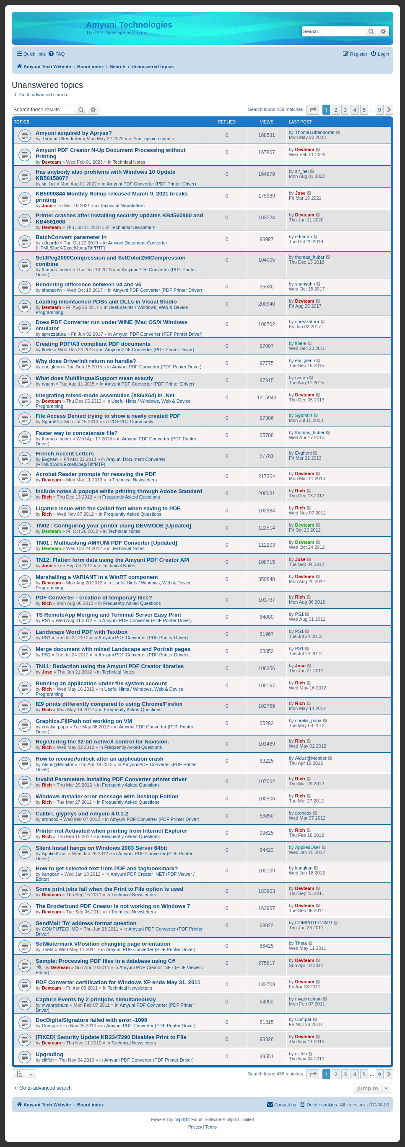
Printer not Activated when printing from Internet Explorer (111, 831)
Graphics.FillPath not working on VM (84, 721)
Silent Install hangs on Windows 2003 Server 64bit (101, 848)
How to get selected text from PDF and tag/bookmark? (107, 868)
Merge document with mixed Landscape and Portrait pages (113, 649)
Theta (48, 949)
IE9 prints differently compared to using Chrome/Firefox (109, 704)
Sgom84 (50, 421)
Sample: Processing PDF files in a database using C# (105, 961)
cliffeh (48, 1059)
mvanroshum (55, 1005)
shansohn (52, 290)
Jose (47, 205)
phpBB (180, 1119)
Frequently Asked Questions (131, 496)
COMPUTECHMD (60, 928)
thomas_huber (56, 269)
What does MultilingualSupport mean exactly (94, 378)
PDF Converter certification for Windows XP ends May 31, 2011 (118, 982)
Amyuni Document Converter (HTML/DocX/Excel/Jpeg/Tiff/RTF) (101, 245)
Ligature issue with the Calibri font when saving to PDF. (108, 508)
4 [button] (354, 109)
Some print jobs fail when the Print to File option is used (109, 889)
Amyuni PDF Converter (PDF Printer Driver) (151, 183)
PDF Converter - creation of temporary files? (94, 597)
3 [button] (345, 109)
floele (47, 349)
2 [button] (335, 109)
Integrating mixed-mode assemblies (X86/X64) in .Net (105, 395)
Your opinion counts (154, 138)
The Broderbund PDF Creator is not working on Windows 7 (113, 906)
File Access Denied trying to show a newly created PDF (108, 416)
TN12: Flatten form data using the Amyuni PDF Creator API (113, 560)
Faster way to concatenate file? (77, 433)
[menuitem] (56, 54)
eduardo (50, 242)
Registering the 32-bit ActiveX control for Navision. (102, 741)
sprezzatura (54, 334)
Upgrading (49, 1054)
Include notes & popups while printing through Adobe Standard (119, 491)
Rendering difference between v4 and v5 (88, 284)
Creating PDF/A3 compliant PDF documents (93, 344)
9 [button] (379, 109)
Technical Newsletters (122, 205)
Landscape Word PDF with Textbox (81, 632)
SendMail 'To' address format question (86, 923)
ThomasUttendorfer (62, 138)
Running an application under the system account (101, 683)
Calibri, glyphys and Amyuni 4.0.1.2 (82, 813)
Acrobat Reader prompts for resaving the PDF (96, 474)
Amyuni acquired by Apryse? (74, 133)
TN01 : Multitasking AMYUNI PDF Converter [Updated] (106, 543)
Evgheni (50, 459)
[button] (312, 110)
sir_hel (48, 183)
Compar (50, 1025)
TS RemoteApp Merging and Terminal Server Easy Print (108, 615)
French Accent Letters (65, 453)
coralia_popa (55, 726)
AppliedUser (54, 853)
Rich (47, 496)
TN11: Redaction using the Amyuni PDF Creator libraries (110, 666)
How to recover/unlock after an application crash (100, 759)
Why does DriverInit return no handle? (86, 361)
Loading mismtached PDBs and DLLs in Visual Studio (106, 301)
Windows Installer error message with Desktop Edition (107, 796)
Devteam (51, 162)
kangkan (51, 874)
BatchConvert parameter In (71, 237)
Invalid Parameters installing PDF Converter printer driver (111, 779)
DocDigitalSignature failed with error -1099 (91, 1020)
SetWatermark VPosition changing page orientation (103, 944)
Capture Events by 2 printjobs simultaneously (96, 999)
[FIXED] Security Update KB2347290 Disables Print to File (111, 1037)
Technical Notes (129, 162)
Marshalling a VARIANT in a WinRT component (97, 577)
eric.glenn (52, 366)
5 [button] (364, 109)
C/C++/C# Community (130, 421)
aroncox (50, 819)
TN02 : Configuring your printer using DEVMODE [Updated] (113, 525)
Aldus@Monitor (57, 764)
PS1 (46, 620)
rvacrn (48, 383)
